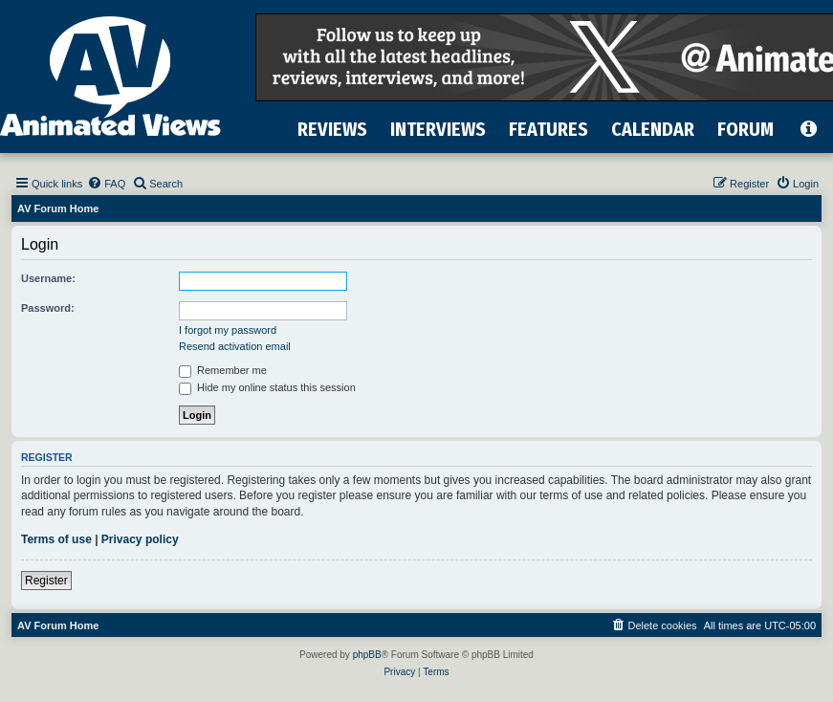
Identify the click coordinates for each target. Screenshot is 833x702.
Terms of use (56, 539)
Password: (48, 308)
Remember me (223, 370)
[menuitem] (106, 183)
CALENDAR (652, 129)
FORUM (745, 129)
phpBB (367, 654)
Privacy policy (140, 539)
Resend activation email (235, 346)
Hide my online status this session (267, 387)
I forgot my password (227, 330)
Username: (48, 278)
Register (46, 580)
